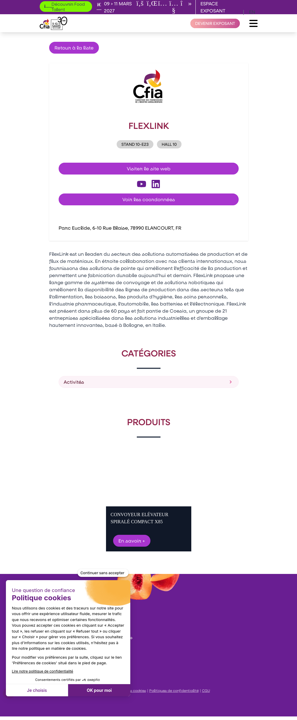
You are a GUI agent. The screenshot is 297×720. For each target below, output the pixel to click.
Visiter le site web (149, 168)
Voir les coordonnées (148, 199)
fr (235, 12)
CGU (206, 690)
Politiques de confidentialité (174, 690)
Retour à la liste (74, 47)
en (252, 12)
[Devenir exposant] (215, 23)
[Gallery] (149, 498)
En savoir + (131, 540)
